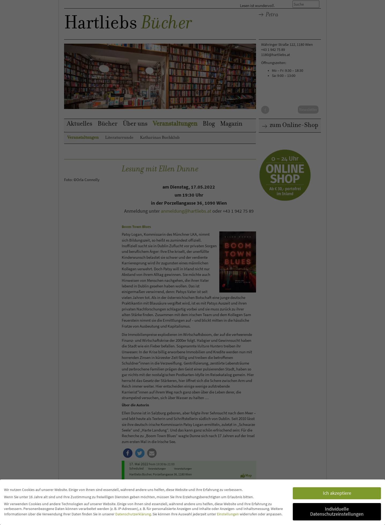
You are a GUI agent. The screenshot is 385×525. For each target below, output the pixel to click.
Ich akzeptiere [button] (337, 493)
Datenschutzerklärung (133, 513)
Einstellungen (228, 513)
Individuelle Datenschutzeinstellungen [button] (337, 511)
